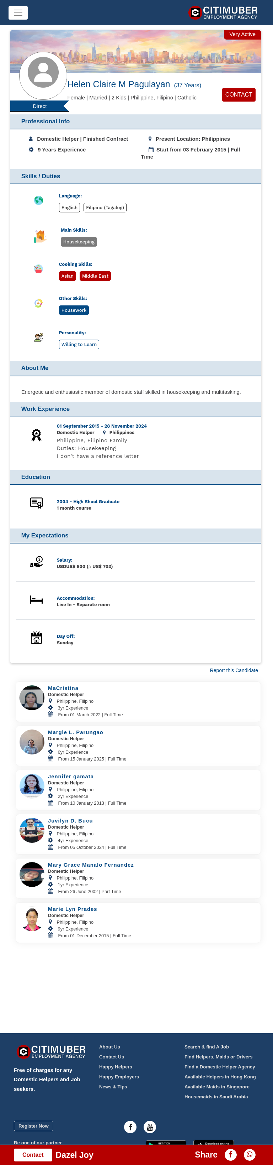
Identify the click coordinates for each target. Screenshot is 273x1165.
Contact (238, 95)
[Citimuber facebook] (130, 1127)
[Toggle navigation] (18, 13)
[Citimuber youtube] (150, 1127)
